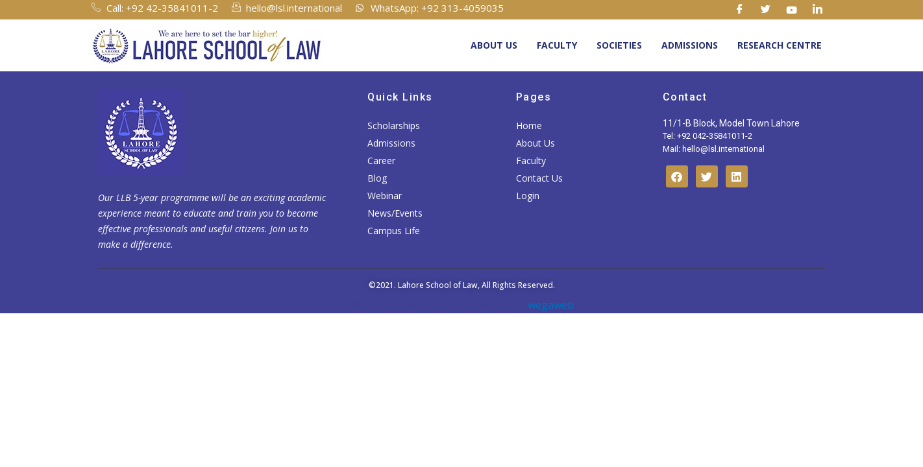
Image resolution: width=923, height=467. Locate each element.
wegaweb (549, 305)
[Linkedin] (818, 9)
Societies (619, 45)
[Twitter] (766, 9)
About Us (494, 45)
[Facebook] (740, 9)
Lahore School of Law (438, 285)
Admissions (689, 45)
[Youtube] (792, 9)
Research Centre (779, 45)
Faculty (557, 45)
